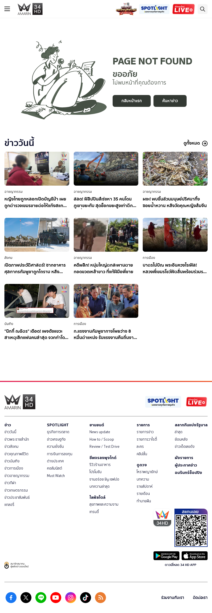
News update (99, 432)
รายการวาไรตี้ (147, 439)
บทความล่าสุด (99, 486)
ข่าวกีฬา (10, 482)
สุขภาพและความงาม (103, 504)
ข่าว (7, 425)
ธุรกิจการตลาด (58, 432)
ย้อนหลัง (181, 439)
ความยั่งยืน (55, 446)
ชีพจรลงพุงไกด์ (102, 458)
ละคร (140, 446)
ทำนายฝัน (144, 501)
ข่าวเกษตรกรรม (16, 490)
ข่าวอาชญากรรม (16, 475)
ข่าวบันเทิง (12, 461)
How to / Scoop (101, 439)
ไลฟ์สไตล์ (97, 497)
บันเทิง (8, 323)
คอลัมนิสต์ (54, 468)
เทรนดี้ (94, 511)
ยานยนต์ (96, 425)
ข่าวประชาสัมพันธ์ (17, 497)
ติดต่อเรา (200, 598)
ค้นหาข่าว (170, 101)
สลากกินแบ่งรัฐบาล (191, 425)
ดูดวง (142, 465)
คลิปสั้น (142, 454)
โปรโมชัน (95, 471)
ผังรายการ (184, 458)
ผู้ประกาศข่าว (186, 465)
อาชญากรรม (13, 191)
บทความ (143, 479)
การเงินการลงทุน (59, 454)
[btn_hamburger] (7, 9)
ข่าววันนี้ (10, 432)
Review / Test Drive (104, 446)
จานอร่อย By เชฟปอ (104, 479)
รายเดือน (143, 493)
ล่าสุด (178, 432)
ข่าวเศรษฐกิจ (56, 439)
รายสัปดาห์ (145, 486)
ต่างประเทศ (55, 461)
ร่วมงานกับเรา (172, 598)
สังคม (8, 257)
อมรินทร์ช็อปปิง (188, 473)
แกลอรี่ (9, 504)
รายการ (143, 425)
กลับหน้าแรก (131, 101)
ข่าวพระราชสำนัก (16, 439)
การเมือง (149, 257)
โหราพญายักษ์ (147, 471)
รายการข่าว (145, 432)
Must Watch (56, 475)
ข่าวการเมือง (13, 468)
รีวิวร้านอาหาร (100, 464)
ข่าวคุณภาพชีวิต (16, 454)
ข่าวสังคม (11, 446)
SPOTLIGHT (58, 425)
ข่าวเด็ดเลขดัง (185, 446)
